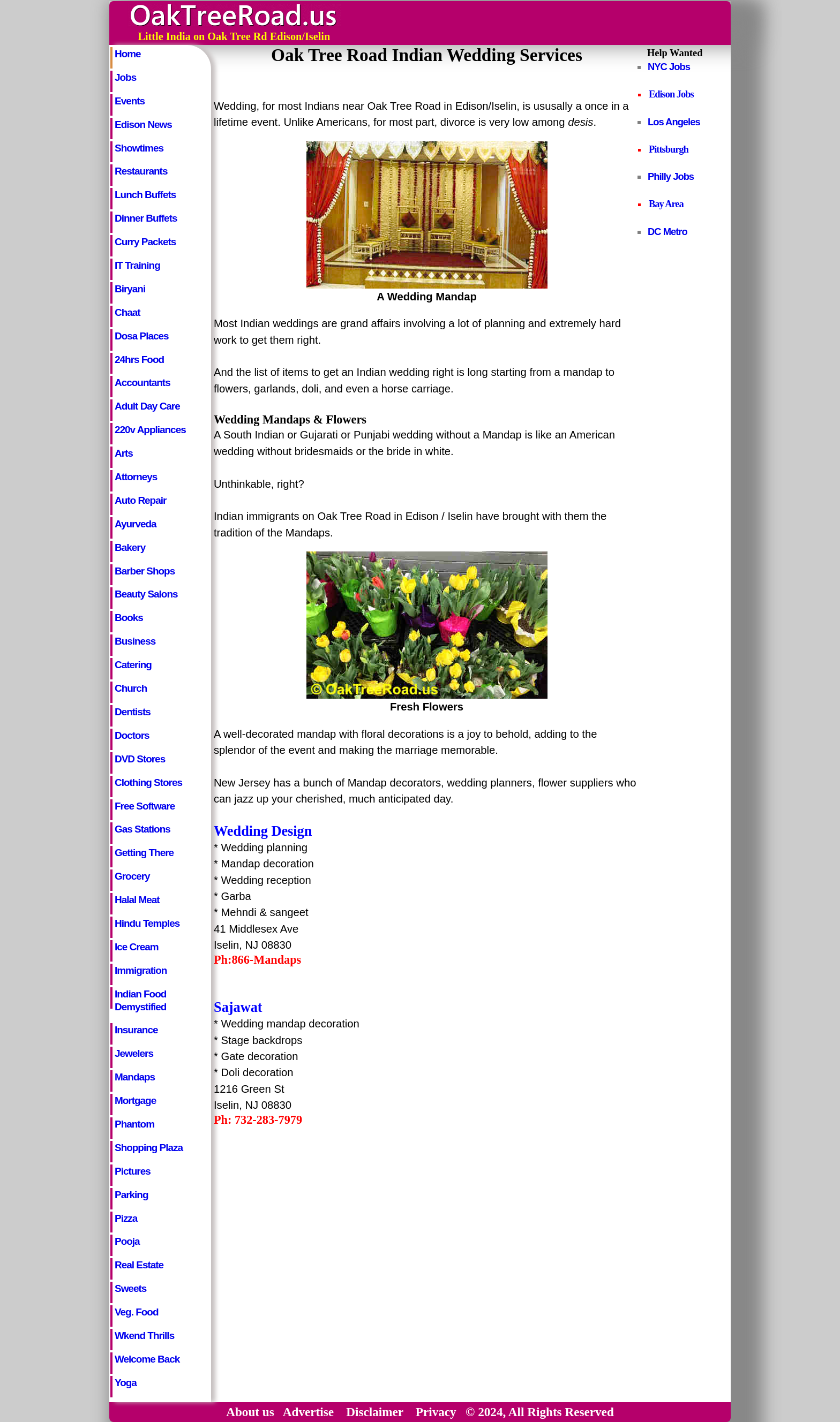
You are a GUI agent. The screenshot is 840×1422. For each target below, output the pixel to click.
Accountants (142, 382)
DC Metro (667, 231)
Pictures (133, 1171)
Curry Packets (145, 241)
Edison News (143, 124)
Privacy (436, 1412)
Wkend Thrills (144, 1335)
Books (129, 617)
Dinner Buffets (146, 218)
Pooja (127, 1241)
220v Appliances (150, 429)
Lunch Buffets (145, 194)
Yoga (126, 1382)
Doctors (132, 735)
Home (128, 53)
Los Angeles (674, 121)
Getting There (144, 852)
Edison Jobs (671, 94)
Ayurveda (135, 524)
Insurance (136, 1029)
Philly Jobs (671, 176)
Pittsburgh (668, 149)
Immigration (141, 970)
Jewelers (134, 1053)
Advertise (308, 1412)
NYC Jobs (669, 66)
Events (130, 101)
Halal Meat (137, 899)
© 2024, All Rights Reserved (540, 1412)
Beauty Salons (146, 594)
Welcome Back (147, 1359)
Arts (124, 453)
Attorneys (136, 476)
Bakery (130, 547)
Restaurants (141, 171)
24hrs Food (139, 359)
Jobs (125, 77)
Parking (131, 1194)
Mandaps (135, 1077)
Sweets (130, 1288)
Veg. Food (136, 1312)
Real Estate (139, 1264)
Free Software (145, 806)
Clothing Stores (148, 782)
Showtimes (139, 148)
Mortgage (135, 1100)
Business (135, 641)
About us (250, 1412)
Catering (133, 664)
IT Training (137, 265)
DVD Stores (140, 759)
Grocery (132, 876)
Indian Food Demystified (140, 998)
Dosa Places (142, 336)
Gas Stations (142, 829)
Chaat (127, 312)
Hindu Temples (147, 923)
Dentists (133, 711)
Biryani (130, 288)
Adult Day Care (147, 406)
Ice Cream (137, 946)
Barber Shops (145, 571)
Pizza (126, 1218)
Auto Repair (140, 500)
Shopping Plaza (149, 1147)
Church (131, 688)
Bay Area (666, 204)
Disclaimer (374, 1412)
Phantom (134, 1124)
